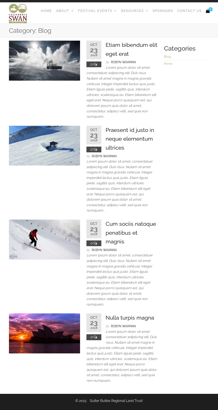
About (62, 11)
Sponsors (163, 11)
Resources (132, 11)
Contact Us (189, 11)
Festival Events (95, 11)
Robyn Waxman (123, 62)
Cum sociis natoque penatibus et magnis (131, 233)
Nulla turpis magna (130, 317)
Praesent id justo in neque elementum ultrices (130, 139)
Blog (167, 57)
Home (46, 11)
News (168, 64)
